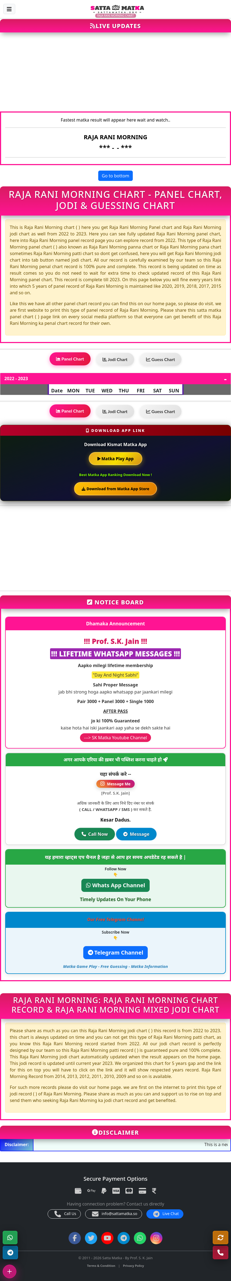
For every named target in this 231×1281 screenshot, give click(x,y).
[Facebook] (75, 1238)
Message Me (115, 783)
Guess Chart (160, 359)
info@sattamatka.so (114, 1214)
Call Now (94, 834)
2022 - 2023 (16, 378)
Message (136, 834)
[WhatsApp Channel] (140, 1238)
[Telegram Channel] (10, 1252)
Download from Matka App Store (115, 488)
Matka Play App (115, 458)
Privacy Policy (133, 1266)
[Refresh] (220, 1237)
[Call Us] (220, 1252)
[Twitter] (91, 1238)
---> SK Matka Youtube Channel (115, 738)
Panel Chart (70, 358)
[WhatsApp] (10, 1237)
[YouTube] (107, 1238)
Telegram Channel (115, 952)
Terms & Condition (101, 1266)
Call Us (65, 1214)
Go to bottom (115, 176)
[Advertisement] (115, 75)
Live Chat (166, 1214)
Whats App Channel (115, 885)
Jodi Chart (115, 359)
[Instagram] (156, 1238)
